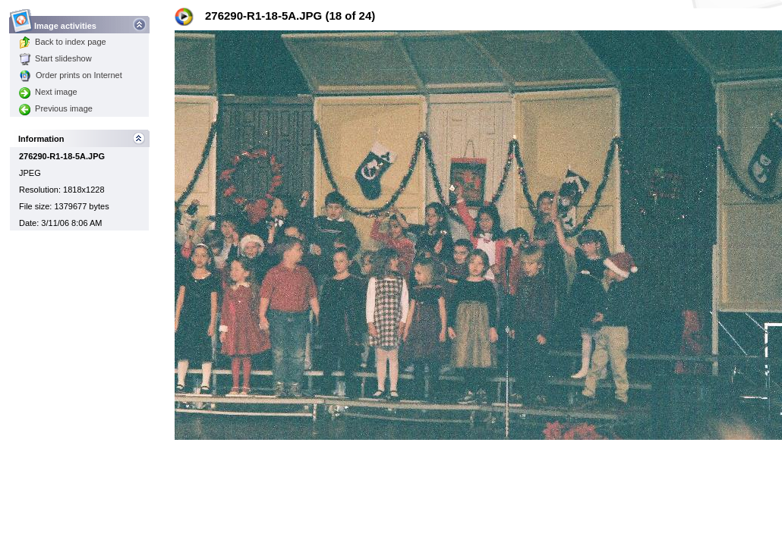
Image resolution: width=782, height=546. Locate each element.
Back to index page (62, 41)
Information (41, 138)
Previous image (56, 108)
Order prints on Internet (70, 75)
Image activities (65, 21)
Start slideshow (55, 58)
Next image (48, 91)
